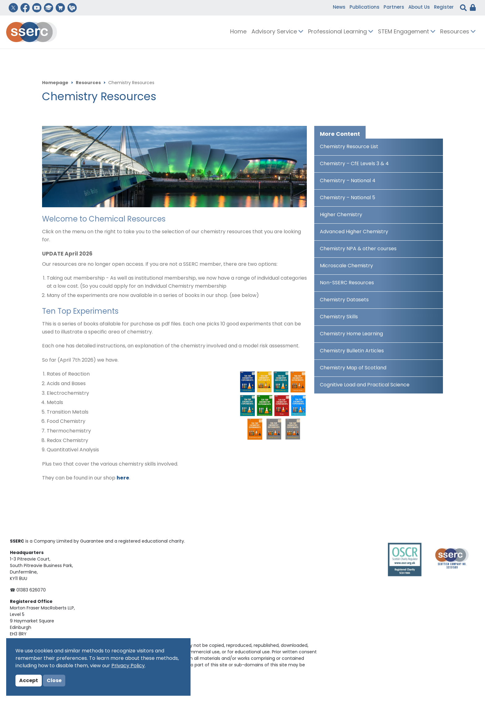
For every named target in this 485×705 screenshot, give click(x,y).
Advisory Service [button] (277, 32)
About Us (419, 7)
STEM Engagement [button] (406, 32)
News (339, 7)
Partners (394, 7)
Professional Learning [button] (340, 32)
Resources (88, 83)
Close (54, 680)
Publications (365, 7)
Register (444, 7)
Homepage (55, 83)
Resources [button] (457, 32)
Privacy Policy (128, 666)
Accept (28, 680)
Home (238, 32)
